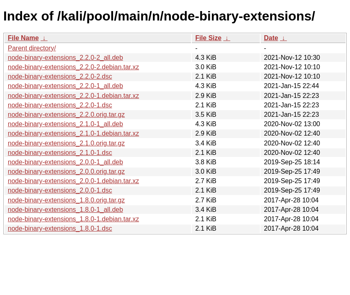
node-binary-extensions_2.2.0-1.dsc (60, 105)
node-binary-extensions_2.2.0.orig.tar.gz (66, 114)
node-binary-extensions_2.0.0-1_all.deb (65, 162)
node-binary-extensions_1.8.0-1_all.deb (65, 209)
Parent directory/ (32, 48)
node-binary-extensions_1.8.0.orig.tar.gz (66, 200)
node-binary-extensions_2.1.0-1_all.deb (65, 123)
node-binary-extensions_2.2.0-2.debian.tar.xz (73, 67)
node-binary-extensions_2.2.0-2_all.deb (65, 57)
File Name (23, 37)
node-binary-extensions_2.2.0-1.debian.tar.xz (73, 95)
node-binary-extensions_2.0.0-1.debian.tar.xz (73, 180)
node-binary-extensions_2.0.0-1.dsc (60, 190)
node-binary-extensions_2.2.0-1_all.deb (65, 85)
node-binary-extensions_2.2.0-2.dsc (60, 76)
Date (271, 37)
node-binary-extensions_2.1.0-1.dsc (60, 152)
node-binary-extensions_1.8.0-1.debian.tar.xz (73, 219)
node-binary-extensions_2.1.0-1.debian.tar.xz (73, 133)
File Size (208, 37)
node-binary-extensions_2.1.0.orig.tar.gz (66, 143)
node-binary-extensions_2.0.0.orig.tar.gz (66, 171)
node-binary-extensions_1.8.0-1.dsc (60, 228)
